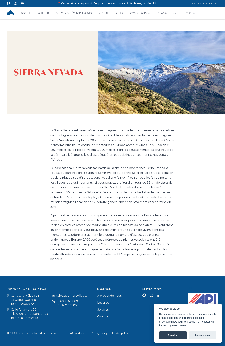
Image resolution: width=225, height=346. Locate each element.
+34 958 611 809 (65, 301)
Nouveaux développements (74, 13)
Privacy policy (99, 333)
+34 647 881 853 (67, 305)
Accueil (26, 13)
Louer (119, 13)
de (205, 3)
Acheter (43, 13)
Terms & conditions (74, 333)
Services (103, 309)
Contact (192, 13)
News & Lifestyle (168, 13)
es (199, 3)
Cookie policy (120, 333)
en (194, 3)
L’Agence (104, 289)
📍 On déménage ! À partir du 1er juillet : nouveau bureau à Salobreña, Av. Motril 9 (107, 3)
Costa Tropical (140, 13)
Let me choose (202, 335)
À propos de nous (109, 295)
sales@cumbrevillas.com (73, 295)
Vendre (104, 13)
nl (211, 3)
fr (216, 3)
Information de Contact (27, 289)
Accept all (173, 335)
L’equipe (103, 302)
